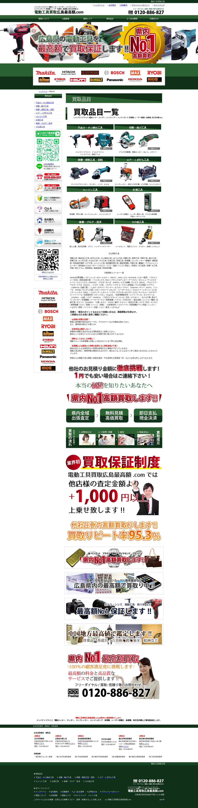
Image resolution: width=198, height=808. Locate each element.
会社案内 (112, 5)
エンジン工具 (41, 116)
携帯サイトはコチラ (48, 272)
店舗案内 (123, 5)
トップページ (99, 5)
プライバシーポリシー (140, 5)
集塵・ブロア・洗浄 (44, 123)
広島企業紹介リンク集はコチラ (48, 276)
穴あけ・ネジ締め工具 (45, 103)
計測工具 (39, 120)
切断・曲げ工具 (42, 106)
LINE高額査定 (49, 164)
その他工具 (40, 127)
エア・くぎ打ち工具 (44, 113)
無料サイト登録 (48, 278)
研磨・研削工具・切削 (45, 109)
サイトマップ (159, 5)
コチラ (41, 744)
